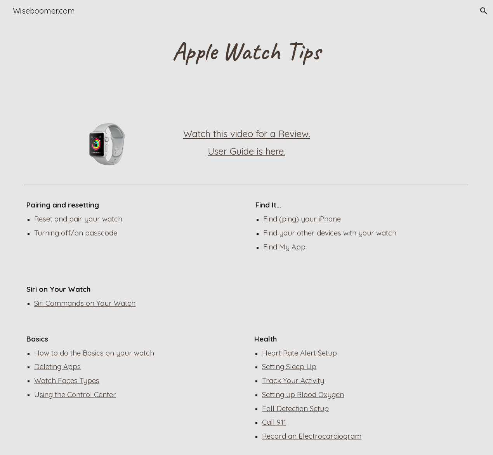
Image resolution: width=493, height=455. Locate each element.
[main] (246, 51)
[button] (483, 11)
